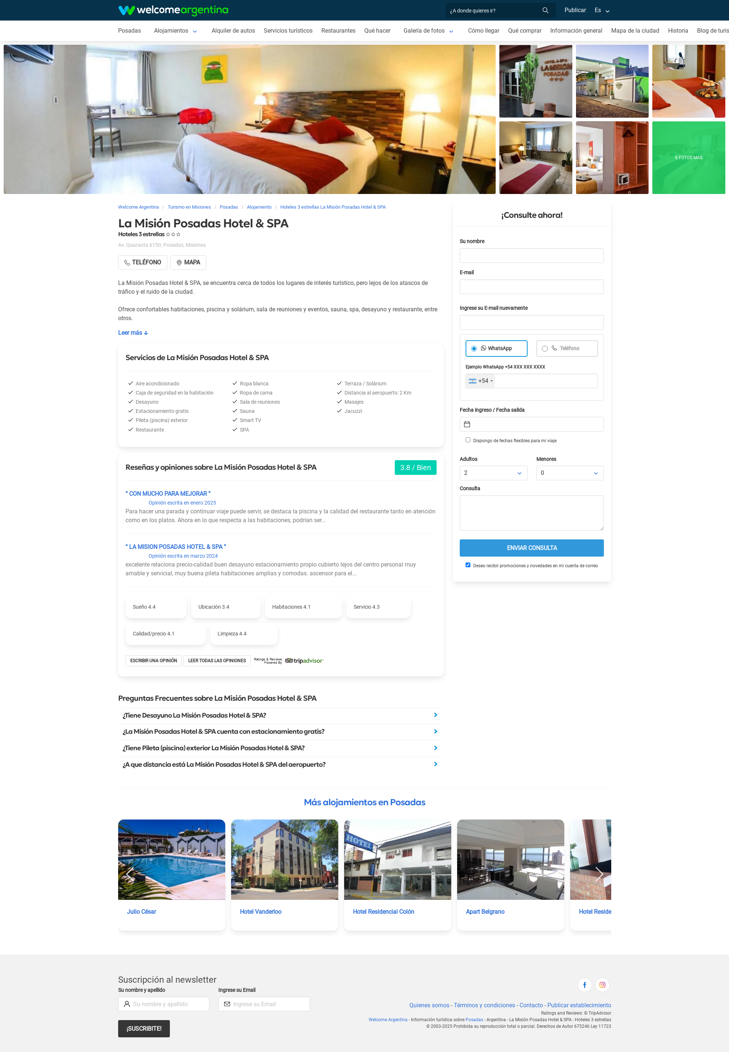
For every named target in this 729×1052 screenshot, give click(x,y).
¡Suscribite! (144, 1028)
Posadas (129, 30)
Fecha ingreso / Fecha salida (492, 410)
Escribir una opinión (153, 660)
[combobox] (480, 381)
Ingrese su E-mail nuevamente (494, 308)
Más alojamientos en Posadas (364, 802)
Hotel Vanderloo (260, 911)
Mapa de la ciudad (635, 30)
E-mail (467, 273)
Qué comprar (525, 30)
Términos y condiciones (484, 1005)
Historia (678, 30)
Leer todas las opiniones (217, 660)
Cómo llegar (483, 30)
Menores (546, 459)
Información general (576, 30)
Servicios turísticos (288, 30)
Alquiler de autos (233, 30)
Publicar (575, 10)
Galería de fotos (424, 30)
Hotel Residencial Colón (383, 911)
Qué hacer (377, 30)
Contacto (531, 1005)
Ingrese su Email (236, 990)
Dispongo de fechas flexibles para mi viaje (511, 440)
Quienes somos (429, 1005)
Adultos (468, 459)
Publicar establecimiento (579, 1005)
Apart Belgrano (485, 911)
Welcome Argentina (388, 1019)
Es (598, 10)
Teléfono (569, 348)
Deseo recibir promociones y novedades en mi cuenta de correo (532, 565)
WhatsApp (500, 348)
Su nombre (472, 241)
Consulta (470, 488)
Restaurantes (338, 30)
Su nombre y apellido (141, 990)
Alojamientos (171, 30)
